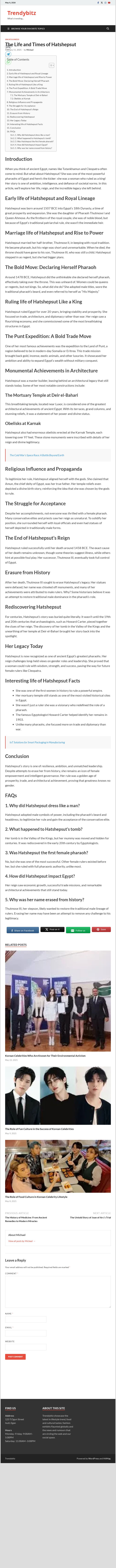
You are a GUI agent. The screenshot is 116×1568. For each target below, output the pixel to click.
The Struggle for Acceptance (22, 105)
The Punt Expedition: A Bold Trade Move (28, 88)
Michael (30, 50)
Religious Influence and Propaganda (25, 102)
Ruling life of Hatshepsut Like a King (26, 84)
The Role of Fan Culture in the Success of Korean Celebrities (39, 1129)
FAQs (12, 131)
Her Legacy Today (18, 120)
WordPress (93, 1458)
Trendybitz (21, 13)
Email (9, 1327)
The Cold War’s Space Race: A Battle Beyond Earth (37, 455)
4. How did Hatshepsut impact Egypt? (31, 145)
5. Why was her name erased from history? (33, 148)
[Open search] (108, 28)
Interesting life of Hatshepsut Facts (26, 124)
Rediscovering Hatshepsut (22, 116)
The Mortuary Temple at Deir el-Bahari (31, 95)
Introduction (15, 70)
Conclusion (15, 128)
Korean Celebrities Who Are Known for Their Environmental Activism (45, 1055)
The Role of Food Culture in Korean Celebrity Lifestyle (36, 1196)
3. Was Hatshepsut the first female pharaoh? (34, 141)
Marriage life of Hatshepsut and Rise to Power (30, 77)
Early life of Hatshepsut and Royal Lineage (28, 73)
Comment (11, 1273)
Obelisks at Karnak (22, 98)
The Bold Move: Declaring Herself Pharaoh (29, 81)
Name (9, 1313)
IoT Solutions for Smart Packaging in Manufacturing (37, 742)
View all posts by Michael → (21, 1241)
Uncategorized (12, 39)
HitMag (106, 1458)
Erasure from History (20, 113)
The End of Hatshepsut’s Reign (24, 109)
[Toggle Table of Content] (50, 65)
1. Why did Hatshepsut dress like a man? (32, 135)
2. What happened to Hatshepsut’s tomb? (33, 138)
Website (10, 1341)
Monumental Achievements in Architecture (29, 92)
